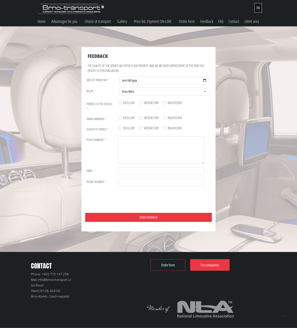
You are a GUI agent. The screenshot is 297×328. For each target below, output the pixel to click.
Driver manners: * (96, 119)
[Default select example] (164, 91)
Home (42, 21)
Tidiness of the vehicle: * (99, 106)
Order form (187, 21)
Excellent (129, 103)
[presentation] (119, 197)
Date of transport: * (97, 80)
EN (258, 8)
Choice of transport (98, 21)
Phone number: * (96, 182)
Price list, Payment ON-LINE (153, 21)
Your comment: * (96, 140)
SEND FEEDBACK (148, 217)
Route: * (90, 91)
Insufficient (175, 103)
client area (251, 21)
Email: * (90, 171)
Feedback (206, 21)
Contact (234, 21)
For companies (210, 264)
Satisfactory (151, 103)
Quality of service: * (97, 129)
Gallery (122, 21)
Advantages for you (64, 21)
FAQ (221, 21)
